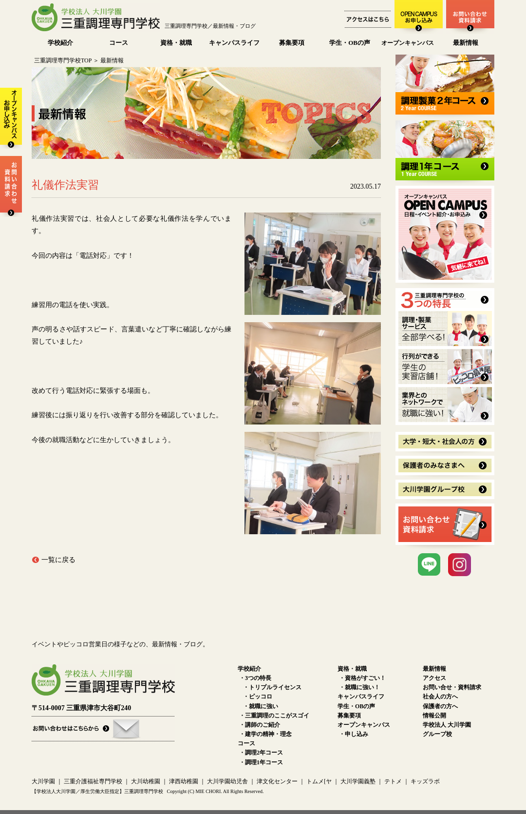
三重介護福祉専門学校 (94, 781)
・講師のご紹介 (259, 724)
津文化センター (277, 781)
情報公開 (434, 715)
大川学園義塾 (358, 781)
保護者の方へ (440, 706)
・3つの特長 (255, 678)
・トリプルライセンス (272, 687)
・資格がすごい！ (362, 678)
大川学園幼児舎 (227, 781)
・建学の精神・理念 (265, 734)
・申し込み (353, 734)
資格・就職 (176, 42)
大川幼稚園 (145, 781)
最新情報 (465, 42)
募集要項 (291, 42)
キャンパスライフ (234, 42)
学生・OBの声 (349, 42)
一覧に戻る (58, 559)
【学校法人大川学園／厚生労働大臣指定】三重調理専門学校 (97, 791)
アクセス (434, 678)
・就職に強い (260, 706)
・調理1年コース (261, 762)
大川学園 (43, 781)
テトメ (393, 781)
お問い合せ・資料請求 (452, 687)
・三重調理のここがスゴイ (274, 715)
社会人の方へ (440, 696)
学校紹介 (60, 42)
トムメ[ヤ (319, 781)
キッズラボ (425, 781)
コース (118, 42)
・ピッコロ (257, 696)
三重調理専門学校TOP (63, 60)
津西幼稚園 (183, 781)
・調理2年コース (261, 752)
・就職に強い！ (359, 687)
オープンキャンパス (407, 42)
